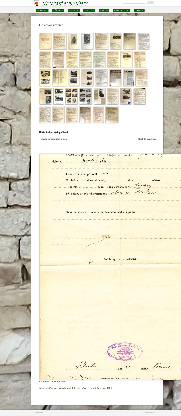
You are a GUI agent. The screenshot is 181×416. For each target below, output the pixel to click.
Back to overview (147, 139)
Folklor (89, 10)
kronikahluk (39, 412)
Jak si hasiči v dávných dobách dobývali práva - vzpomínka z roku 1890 (75, 388)
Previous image (47, 139)
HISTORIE (42, 10)
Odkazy (139, 10)
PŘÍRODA (58, 10)
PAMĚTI (104, 10)
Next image (61, 139)
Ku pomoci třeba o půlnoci (52, 382)
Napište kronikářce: (148, 412)
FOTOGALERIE (121, 10)
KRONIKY (73, 10)
